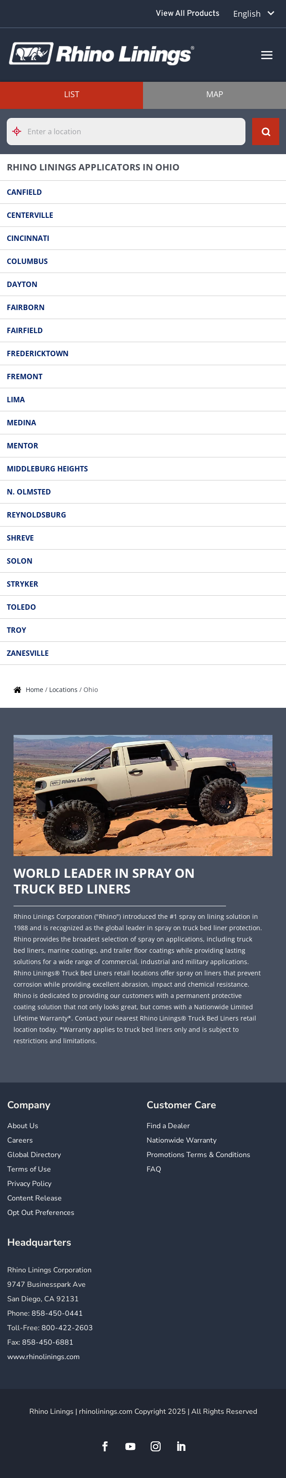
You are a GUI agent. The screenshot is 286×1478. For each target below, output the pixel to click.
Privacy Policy (29, 1184)
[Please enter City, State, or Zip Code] (126, 131)
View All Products (188, 14)
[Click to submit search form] (265, 131)
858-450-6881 (48, 1342)
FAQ (154, 1170)
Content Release (34, 1199)
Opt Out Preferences (40, 1213)
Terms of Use (29, 1170)
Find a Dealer (168, 1126)
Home (35, 689)
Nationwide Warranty (182, 1141)
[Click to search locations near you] (20, 131)
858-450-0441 (57, 1313)
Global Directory (34, 1155)
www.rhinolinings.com (43, 1357)
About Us (22, 1126)
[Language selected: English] (254, 13)
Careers (20, 1141)
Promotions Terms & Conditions (198, 1155)
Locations (64, 689)
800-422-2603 (67, 1328)
